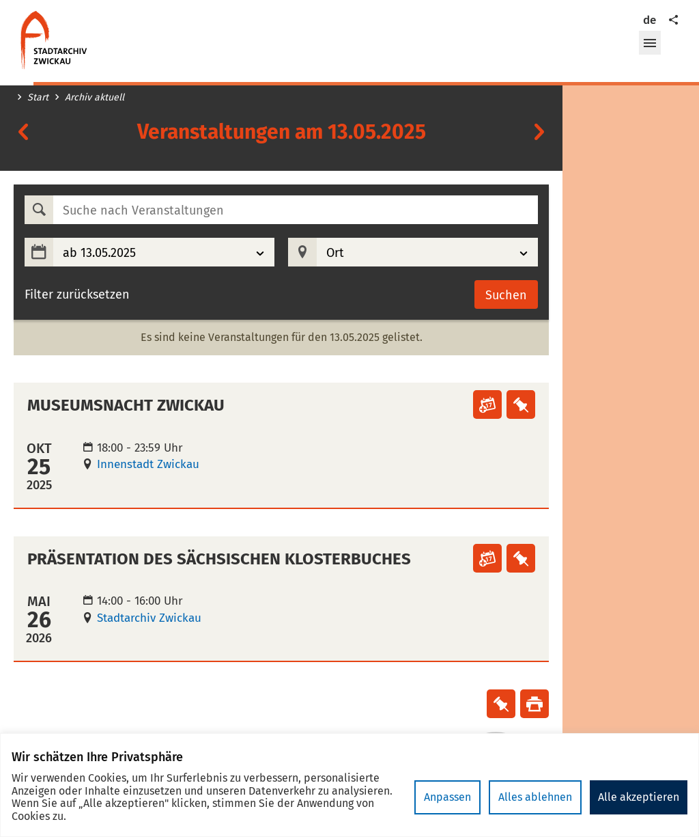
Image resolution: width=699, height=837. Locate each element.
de (649, 20)
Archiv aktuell (94, 97)
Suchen (506, 295)
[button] (650, 43)
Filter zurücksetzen (77, 295)
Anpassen (447, 797)
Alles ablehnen (535, 797)
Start (37, 97)
